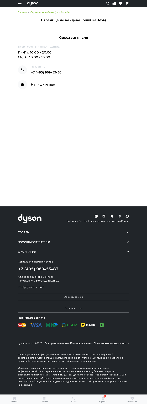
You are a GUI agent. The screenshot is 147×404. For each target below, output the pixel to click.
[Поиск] (108, 3)
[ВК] (96, 216)
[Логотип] (32, 3)
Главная (14, 399)
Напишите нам (43, 84)
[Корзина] (127, 3)
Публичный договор (81, 343)
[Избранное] (121, 3)
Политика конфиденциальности (111, 343)
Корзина (103, 399)
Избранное (132, 399)
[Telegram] (112, 216)
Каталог (44, 399)
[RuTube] (104, 216)
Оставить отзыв (73, 308)
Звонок (74, 399)
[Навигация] (20, 3)
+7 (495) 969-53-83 (46, 72)
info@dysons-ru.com (31, 287)
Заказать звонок (73, 297)
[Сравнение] (114, 3)
